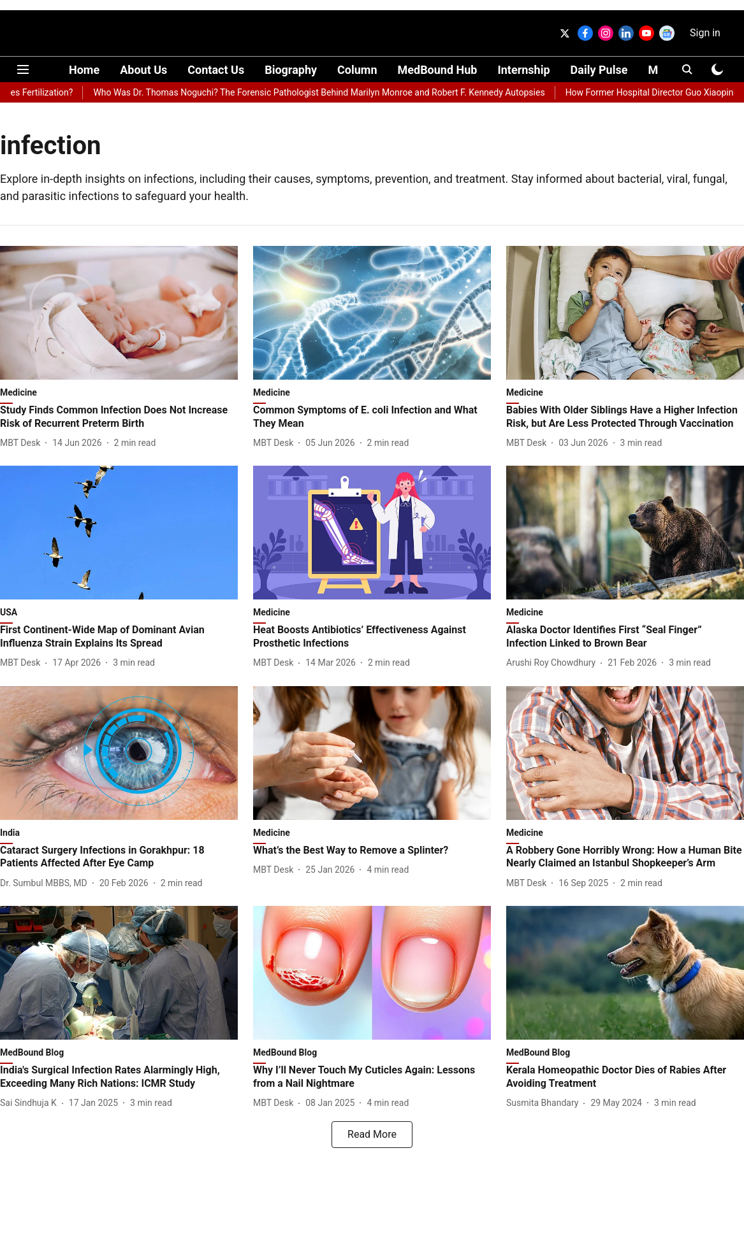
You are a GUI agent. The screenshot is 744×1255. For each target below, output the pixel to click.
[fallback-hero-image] (119, 313)
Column (357, 69)
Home (84, 69)
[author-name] (22, 443)
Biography (291, 69)
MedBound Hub (438, 69)
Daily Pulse (599, 69)
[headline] (119, 417)
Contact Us (215, 69)
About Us (143, 69)
